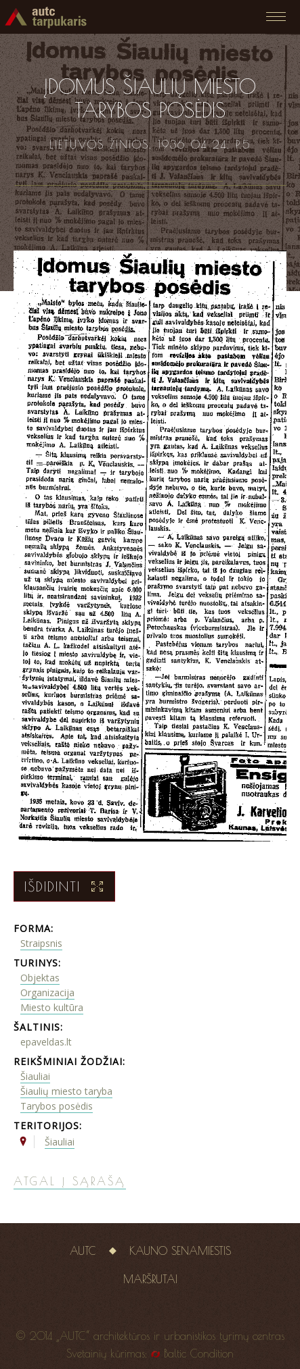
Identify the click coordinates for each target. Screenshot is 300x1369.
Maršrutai (150, 1279)
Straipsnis (41, 943)
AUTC (83, 1251)
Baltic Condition (199, 1353)
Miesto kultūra (51, 1007)
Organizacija (47, 992)
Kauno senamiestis (180, 1251)
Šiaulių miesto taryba (66, 1091)
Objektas (40, 977)
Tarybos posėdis (56, 1106)
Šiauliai (35, 1076)
